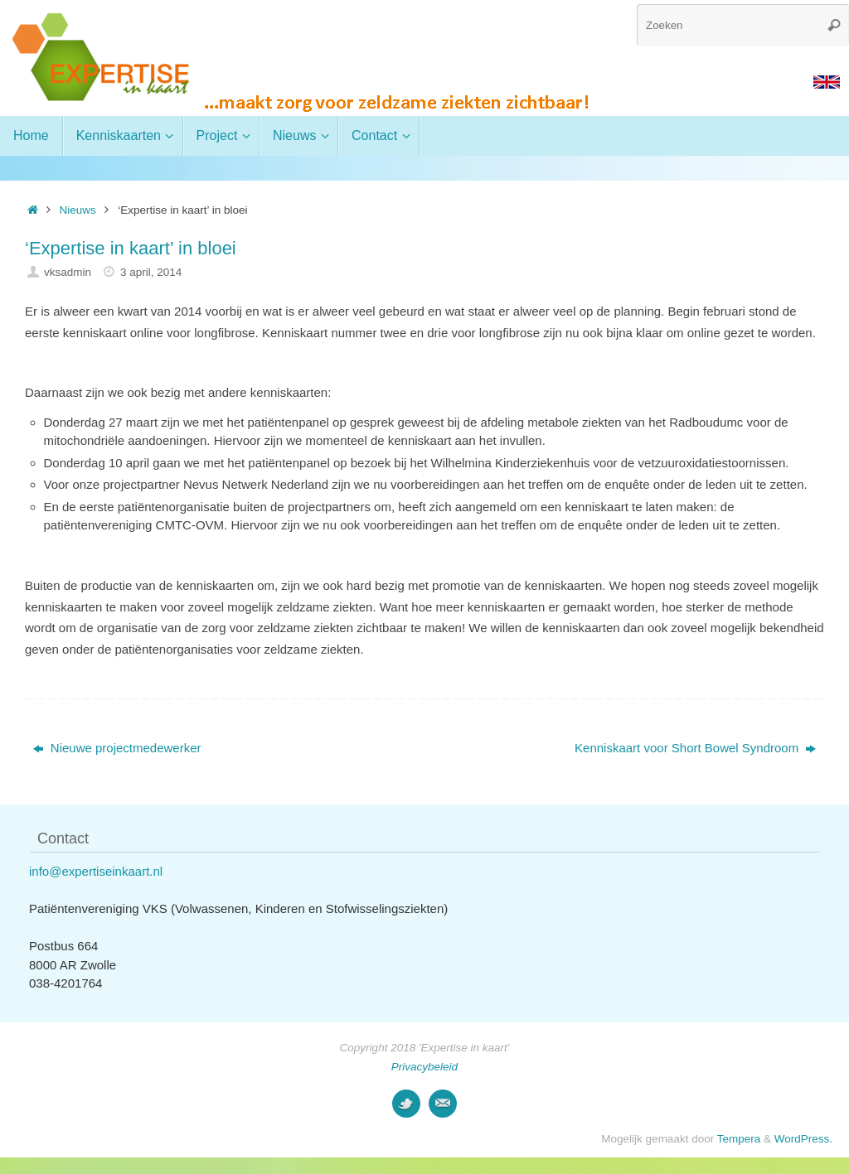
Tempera (739, 1139)
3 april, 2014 (151, 272)
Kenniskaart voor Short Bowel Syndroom (695, 748)
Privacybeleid (424, 1066)
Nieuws (78, 210)
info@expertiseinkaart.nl (96, 871)
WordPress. (803, 1139)
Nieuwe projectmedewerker (117, 748)
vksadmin (67, 272)
